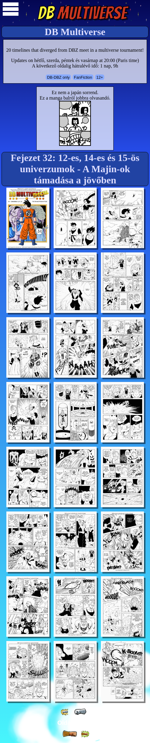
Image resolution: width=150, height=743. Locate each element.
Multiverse (82, 13)
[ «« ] (65, 712)
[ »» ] (84, 734)
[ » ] (70, 733)
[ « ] (80, 711)
